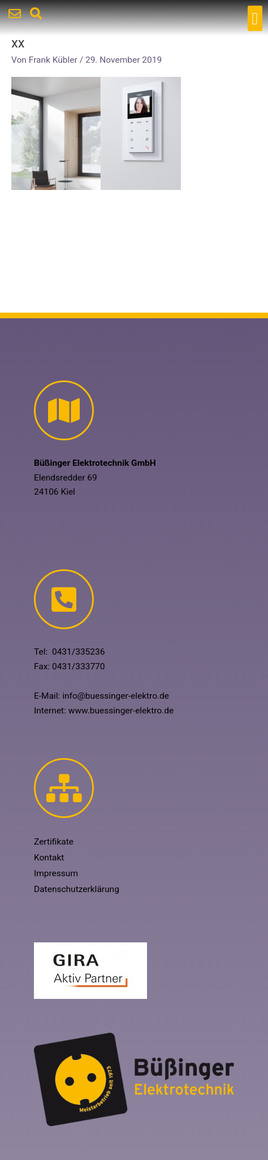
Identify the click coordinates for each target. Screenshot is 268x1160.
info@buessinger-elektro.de (115, 696)
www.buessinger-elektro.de (121, 710)
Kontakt (49, 857)
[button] (255, 18)
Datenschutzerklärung (76, 889)
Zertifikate (54, 842)
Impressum (56, 873)
